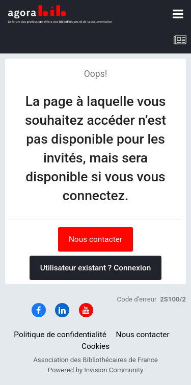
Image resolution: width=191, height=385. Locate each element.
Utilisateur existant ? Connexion (95, 267)
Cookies (95, 346)
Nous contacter (95, 239)
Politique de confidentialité (60, 334)
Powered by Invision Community (96, 370)
